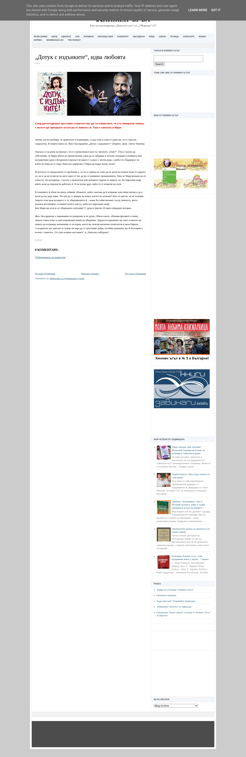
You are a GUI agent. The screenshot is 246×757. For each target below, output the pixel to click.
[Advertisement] (182, 254)
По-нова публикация (45, 273)
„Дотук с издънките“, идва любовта (80, 57)
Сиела (162, 36)
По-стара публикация (135, 273)
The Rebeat (74, 40)
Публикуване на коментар (50, 257)
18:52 (39, 240)
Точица (174, 36)
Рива (152, 36)
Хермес (38, 40)
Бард (54, 36)
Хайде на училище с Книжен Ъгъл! (175, 589)
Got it (215, 10)
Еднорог (66, 36)
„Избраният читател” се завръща (174, 606)
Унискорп (188, 36)
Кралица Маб (105, 36)
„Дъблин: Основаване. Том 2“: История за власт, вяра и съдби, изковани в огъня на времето (189, 504)
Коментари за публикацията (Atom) (67, 278)
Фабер (202, 36)
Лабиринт (123, 36)
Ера (78, 36)
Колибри (89, 36)
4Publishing (40, 36)
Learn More (197, 10)
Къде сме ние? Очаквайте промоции (176, 601)
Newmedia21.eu (55, 40)
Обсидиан (139, 36)
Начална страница (166, 595)
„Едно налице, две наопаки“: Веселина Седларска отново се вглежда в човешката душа (188, 450)
